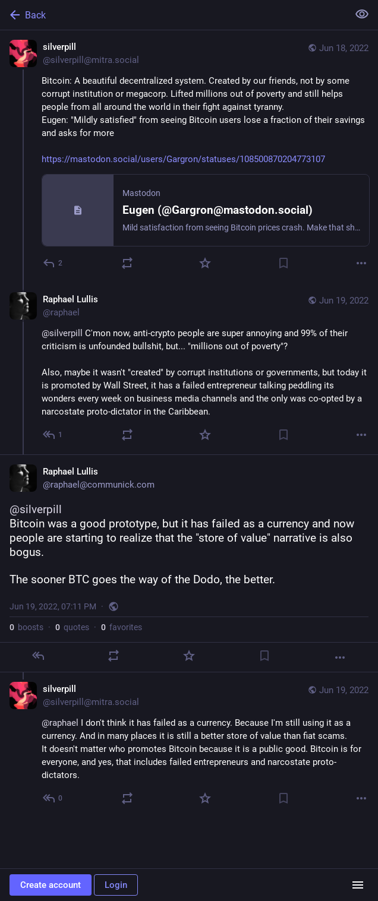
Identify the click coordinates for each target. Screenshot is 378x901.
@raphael (60, 722)
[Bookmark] (283, 263)
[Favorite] (205, 263)
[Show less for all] (362, 14)
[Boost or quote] (127, 263)
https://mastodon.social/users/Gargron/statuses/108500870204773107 (183, 159)
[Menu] (357, 885)
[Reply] (53, 263)
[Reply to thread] (53, 435)
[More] (361, 263)
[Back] (173, 15)
